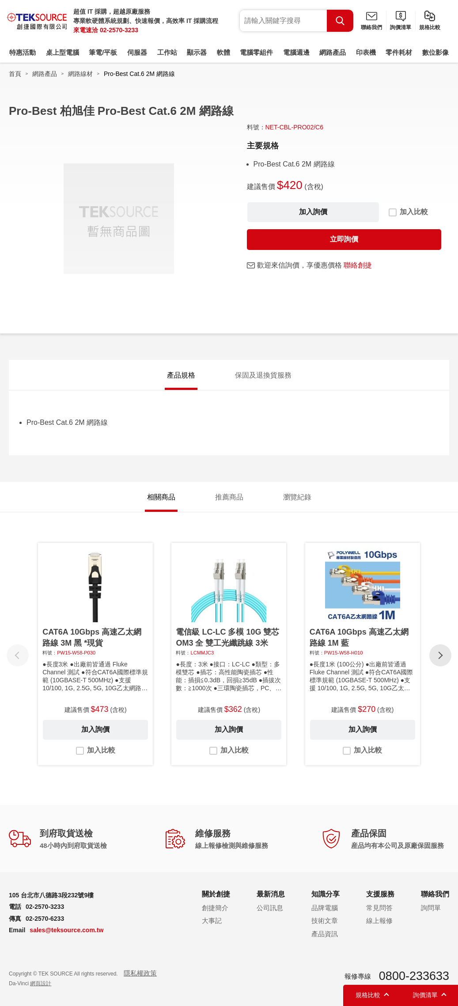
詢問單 (431, 907)
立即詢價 (344, 239)
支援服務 (380, 894)
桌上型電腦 (62, 52)
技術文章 (324, 920)
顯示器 (197, 52)
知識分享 (325, 894)
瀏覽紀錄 (297, 497)
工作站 (167, 52)
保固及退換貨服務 (263, 375)
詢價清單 (400, 27)
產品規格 (181, 375)
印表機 (366, 52)
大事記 (212, 920)
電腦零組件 (256, 52)
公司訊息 (270, 907)
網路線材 (80, 73)
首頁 (15, 73)
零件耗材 (399, 52)
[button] (440, 655)
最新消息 (271, 894)
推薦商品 (229, 497)
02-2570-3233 (119, 30)
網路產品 (332, 52)
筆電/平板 (103, 52)
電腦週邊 (296, 52)
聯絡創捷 (358, 265)
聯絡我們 (371, 27)
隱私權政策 (140, 973)
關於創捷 (216, 894)
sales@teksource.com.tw (66, 930)
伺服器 (137, 52)
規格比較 (429, 27)
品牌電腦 (324, 907)
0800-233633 (414, 976)
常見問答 (379, 907)
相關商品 (161, 497)
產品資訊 (324, 934)
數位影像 (435, 52)
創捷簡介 (215, 907)
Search (340, 21)
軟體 (223, 52)
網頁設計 (40, 983)
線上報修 (379, 920)
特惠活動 (22, 52)
